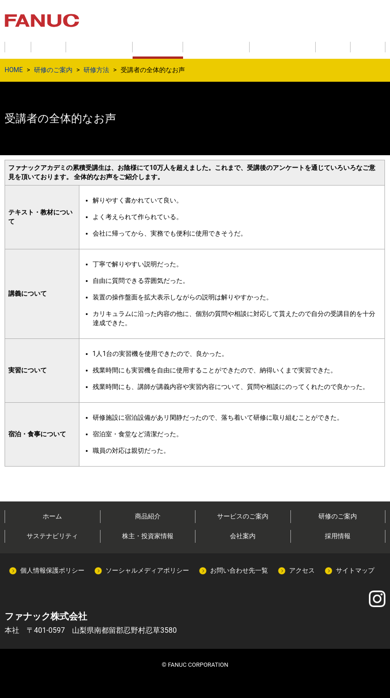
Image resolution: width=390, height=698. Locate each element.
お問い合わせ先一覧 (239, 570)
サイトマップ (355, 570)
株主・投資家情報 (147, 536)
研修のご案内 (53, 69)
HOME (14, 69)
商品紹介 (148, 516)
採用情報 (338, 536)
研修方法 (96, 69)
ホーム (52, 516)
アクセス (302, 570)
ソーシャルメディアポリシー (147, 570)
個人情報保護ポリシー (52, 570)
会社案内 (243, 536)
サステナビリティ (52, 536)
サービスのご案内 (242, 516)
